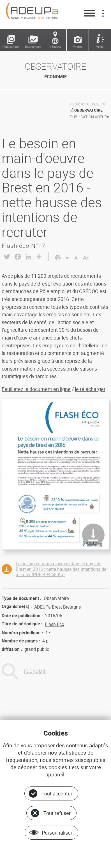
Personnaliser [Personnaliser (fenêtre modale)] (57, 832)
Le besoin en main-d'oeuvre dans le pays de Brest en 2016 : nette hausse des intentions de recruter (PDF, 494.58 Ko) (61, 568)
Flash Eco (54, 624)
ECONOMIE (35, 671)
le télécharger (90, 389)
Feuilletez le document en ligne (36, 389)
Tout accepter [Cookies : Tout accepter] (56, 793)
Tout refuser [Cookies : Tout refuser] (57, 813)
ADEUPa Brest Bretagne (57, 607)
